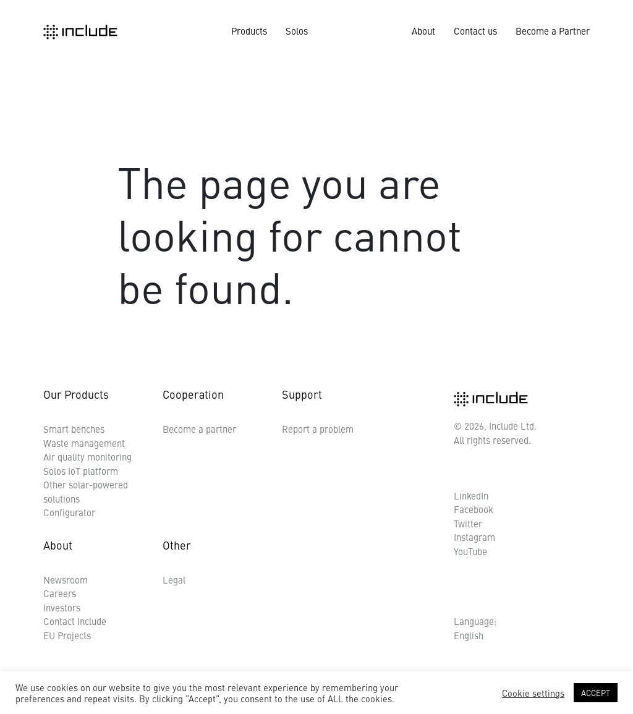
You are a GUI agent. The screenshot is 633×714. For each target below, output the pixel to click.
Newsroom (65, 579)
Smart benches (73, 428)
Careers (59, 593)
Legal (174, 579)
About (423, 30)
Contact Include (74, 620)
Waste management (84, 442)
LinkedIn (471, 495)
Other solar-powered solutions (85, 491)
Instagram (474, 536)
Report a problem (318, 428)
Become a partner (199, 428)
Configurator (69, 512)
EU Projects (67, 635)
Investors (61, 607)
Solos (297, 30)
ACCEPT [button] (595, 693)
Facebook (473, 509)
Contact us (475, 30)
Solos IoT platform (80, 470)
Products (249, 30)
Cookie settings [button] (533, 693)
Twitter (468, 523)
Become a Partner (553, 30)
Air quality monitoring (87, 456)
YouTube (470, 551)
